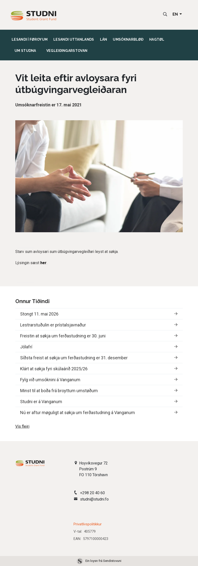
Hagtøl (156, 39)
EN (178, 14)
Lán (103, 39)
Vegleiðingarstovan (66, 51)
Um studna (25, 50)
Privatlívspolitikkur (88, 524)
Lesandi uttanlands (73, 39)
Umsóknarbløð (128, 39)
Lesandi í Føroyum (30, 39)
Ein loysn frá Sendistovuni (99, 561)
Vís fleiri (22, 426)
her (43, 262)
